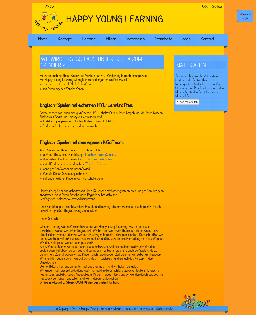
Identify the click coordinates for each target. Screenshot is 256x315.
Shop (186, 38)
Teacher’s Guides (97, 164)
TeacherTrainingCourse (100, 154)
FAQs (205, 6)
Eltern (111, 38)
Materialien (135, 38)
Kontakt (207, 38)
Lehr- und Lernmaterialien (94, 159)
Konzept (65, 38)
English (245, 18)
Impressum (146, 308)
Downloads (217, 6)
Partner (89, 38)
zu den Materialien (187, 101)
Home (43, 38)
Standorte (163, 38)
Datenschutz (164, 308)
